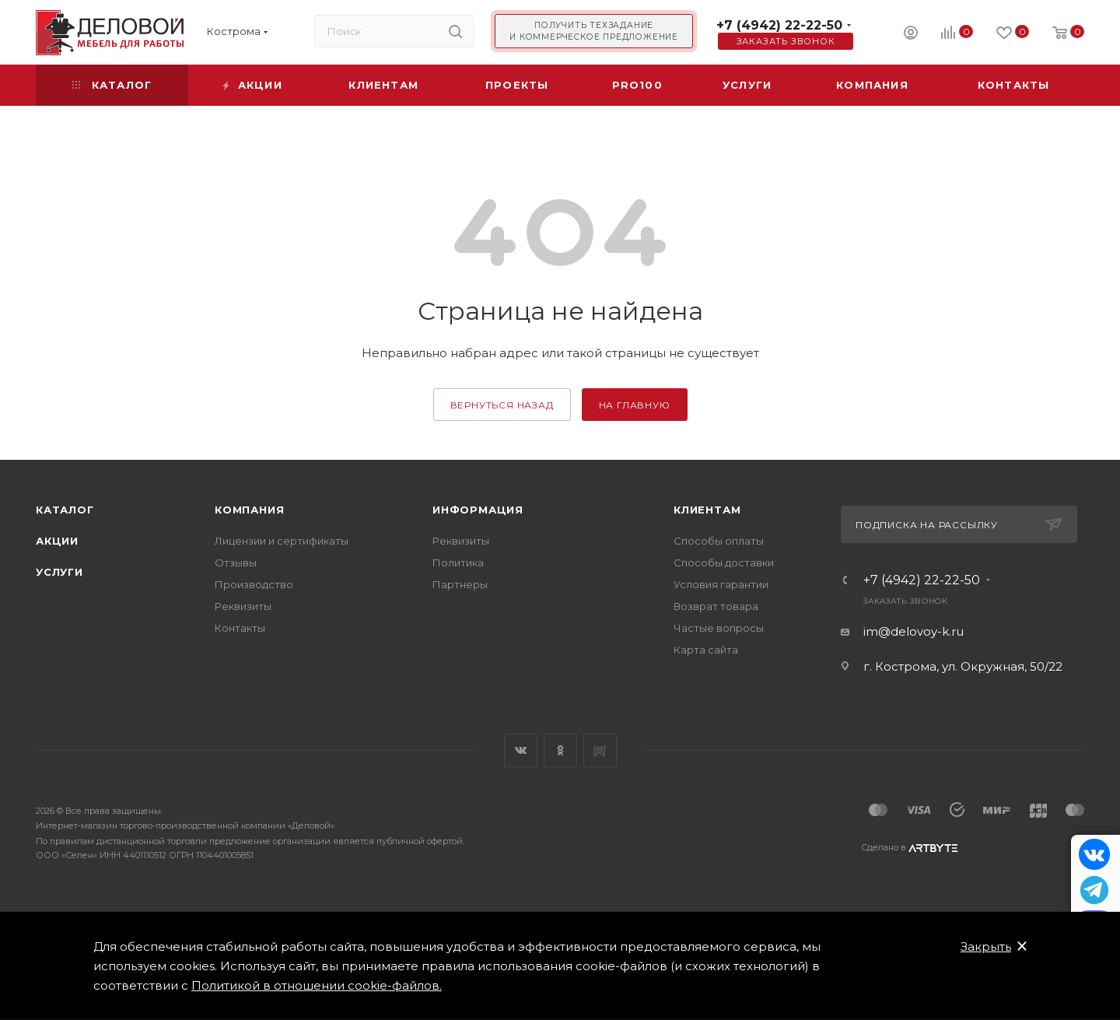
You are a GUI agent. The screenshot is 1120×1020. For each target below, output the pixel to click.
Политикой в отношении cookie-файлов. (316, 985)
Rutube (600, 750)
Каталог (65, 509)
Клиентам (707, 509)
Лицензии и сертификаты (281, 541)
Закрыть (986, 946)
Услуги (59, 572)
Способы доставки (724, 562)
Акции (57, 541)
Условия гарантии (721, 584)
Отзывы (236, 562)
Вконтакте (520, 750)
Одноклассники (560, 750)
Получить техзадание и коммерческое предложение (593, 31)
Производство (254, 584)
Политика (458, 562)
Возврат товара (716, 606)
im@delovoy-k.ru (913, 631)
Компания (249, 509)
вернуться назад (502, 405)
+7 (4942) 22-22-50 (779, 25)
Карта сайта (706, 649)
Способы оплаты (719, 541)
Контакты (240, 628)
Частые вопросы (719, 628)
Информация (477, 509)
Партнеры (460, 584)
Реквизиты (243, 606)
